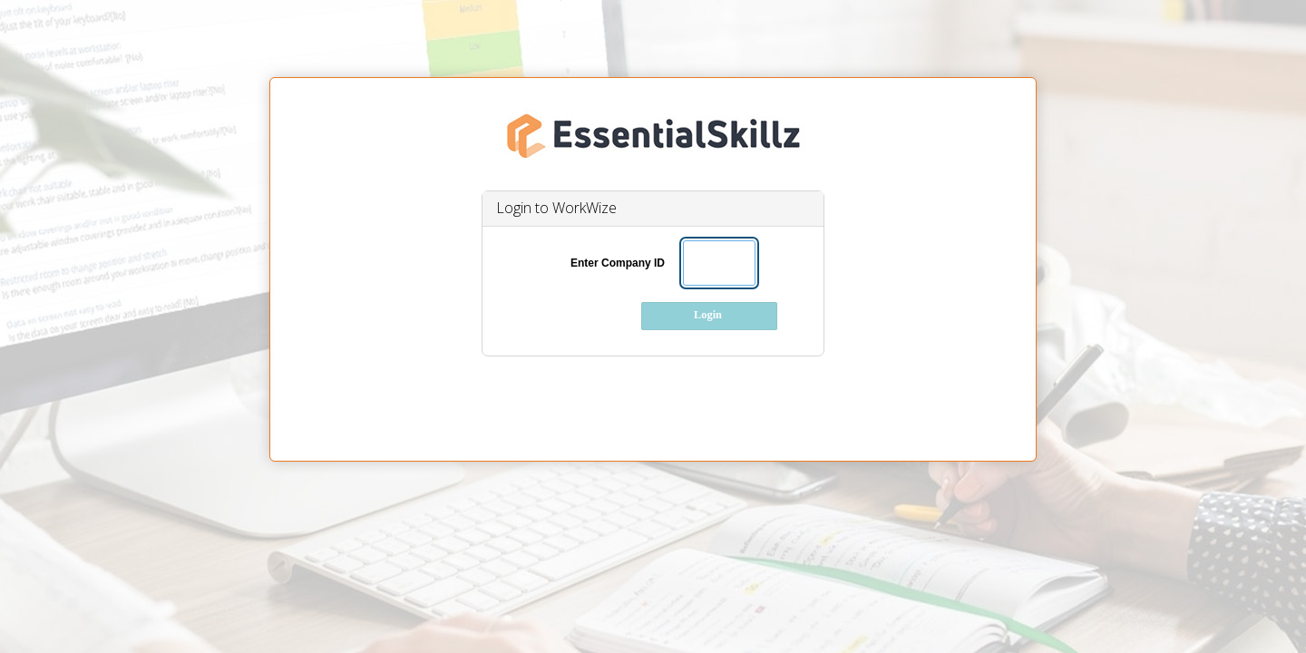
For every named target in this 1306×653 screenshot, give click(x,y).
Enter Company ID (617, 263)
